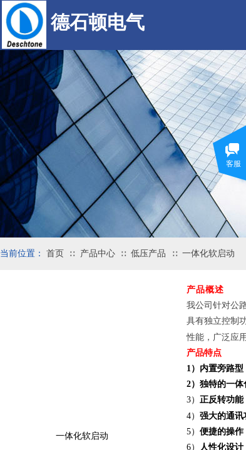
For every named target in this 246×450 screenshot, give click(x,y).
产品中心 (97, 253)
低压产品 (148, 253)
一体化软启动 (208, 253)
